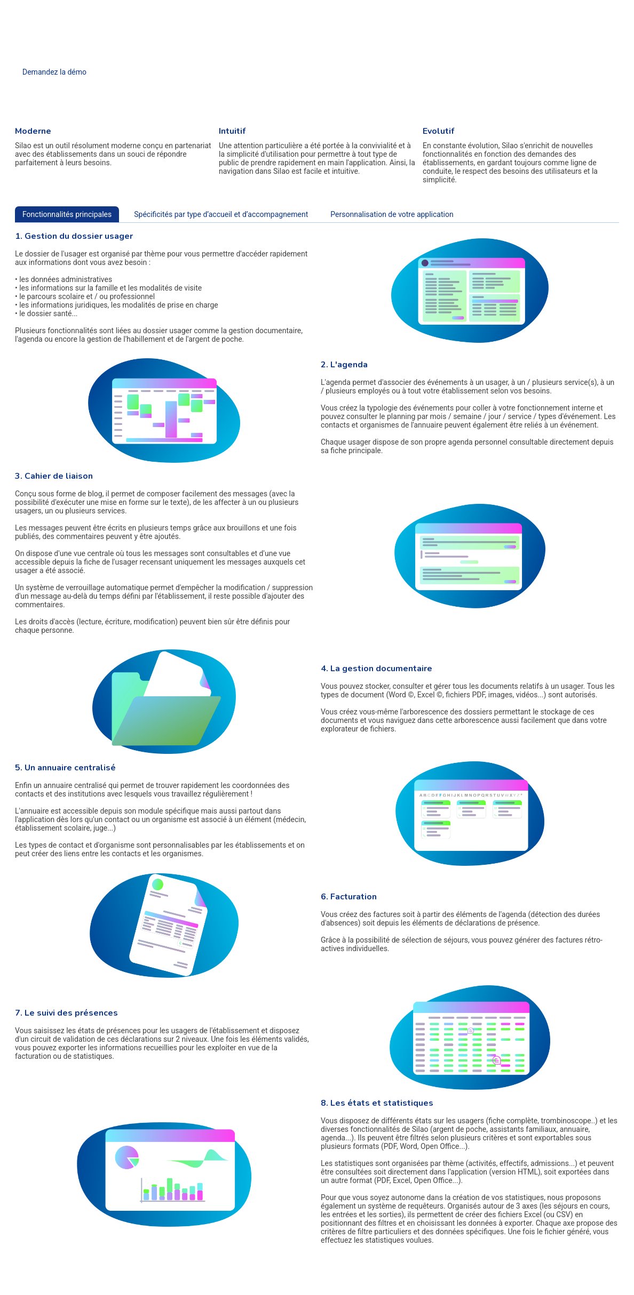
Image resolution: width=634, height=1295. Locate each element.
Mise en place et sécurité (359, 11)
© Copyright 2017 (606, 1277)
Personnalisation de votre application (391, 214)
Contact (429, 11)
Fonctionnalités (277, 11)
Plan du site (568, 1277)
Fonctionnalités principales (67, 214)
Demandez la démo (54, 72)
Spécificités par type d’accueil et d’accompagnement (221, 214)
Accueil (224, 11)
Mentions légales (530, 1277)
